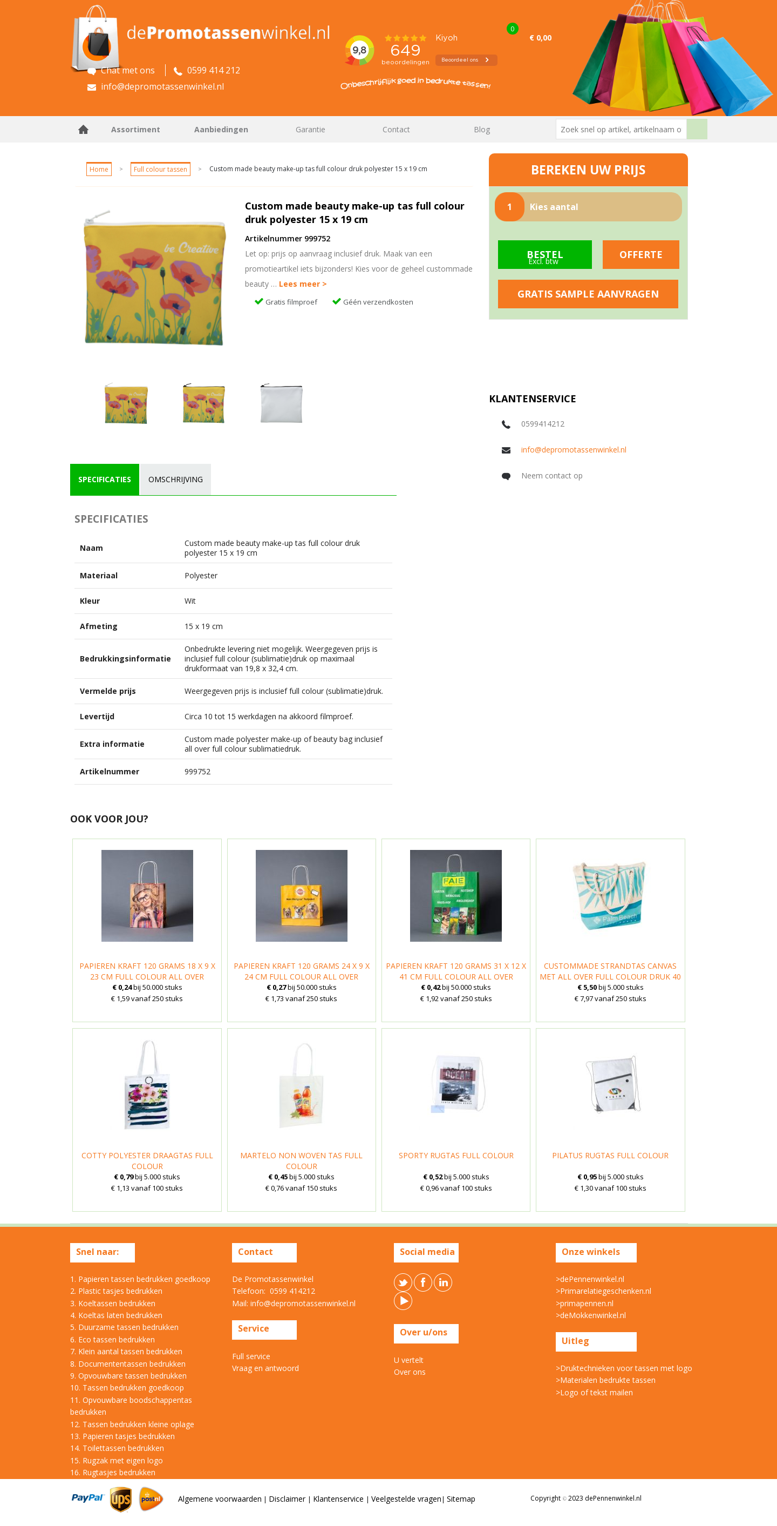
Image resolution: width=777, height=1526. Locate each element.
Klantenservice (339, 1499)
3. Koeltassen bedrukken (112, 1303)
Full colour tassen (160, 169)
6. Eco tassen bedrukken (112, 1339)
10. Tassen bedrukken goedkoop (127, 1387)
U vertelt (409, 1360)
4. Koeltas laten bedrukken (116, 1315)
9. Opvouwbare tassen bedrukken (128, 1375)
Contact (396, 129)
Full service (251, 1356)
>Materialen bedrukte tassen (606, 1380)
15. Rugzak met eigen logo (116, 1460)
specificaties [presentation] (104, 479)
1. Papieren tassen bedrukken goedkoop (140, 1279)
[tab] (104, 479)
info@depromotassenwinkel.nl (573, 449)
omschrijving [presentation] (175, 479)
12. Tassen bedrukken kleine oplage (132, 1424)
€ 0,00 (540, 37)
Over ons (410, 1372)
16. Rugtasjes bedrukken (112, 1472)
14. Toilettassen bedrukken (117, 1448)
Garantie (310, 129)
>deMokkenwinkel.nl (591, 1315)
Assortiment (135, 129)
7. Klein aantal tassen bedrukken (126, 1351)
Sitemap (461, 1499)
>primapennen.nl (585, 1303)
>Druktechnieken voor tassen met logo (624, 1368)
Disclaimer (288, 1499)
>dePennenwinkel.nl (590, 1279)
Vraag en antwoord (265, 1368)
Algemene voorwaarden (220, 1499)
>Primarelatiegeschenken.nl (603, 1291)
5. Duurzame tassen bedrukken (124, 1327)
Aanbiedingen (221, 129)
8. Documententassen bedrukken (128, 1364)
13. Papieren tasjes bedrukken (122, 1436)
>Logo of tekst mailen (594, 1392)
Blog (482, 129)
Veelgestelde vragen (406, 1499)
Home (83, 129)
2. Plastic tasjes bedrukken (116, 1291)
